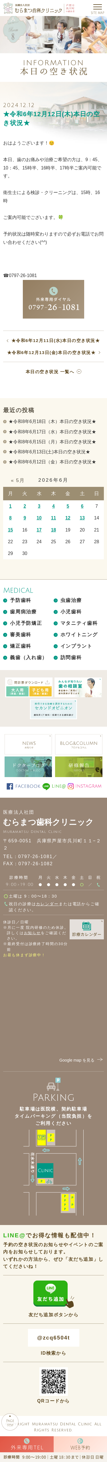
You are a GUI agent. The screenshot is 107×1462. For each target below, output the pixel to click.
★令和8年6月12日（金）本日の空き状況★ (52, 461)
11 (53, 517)
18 (53, 529)
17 (39, 529)
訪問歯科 (71, 657)
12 (67, 517)
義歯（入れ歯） (28, 657)
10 (39, 517)
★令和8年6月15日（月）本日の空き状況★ (52, 441)
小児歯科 (71, 612)
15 (10, 529)
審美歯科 (20, 634)
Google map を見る (81, 1060)
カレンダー (47, 904)
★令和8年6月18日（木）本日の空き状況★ (52, 421)
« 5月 (18, 480)
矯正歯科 (20, 646)
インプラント (76, 646)
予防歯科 (20, 600)
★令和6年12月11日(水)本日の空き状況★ (55, 340)
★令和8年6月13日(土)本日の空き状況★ (49, 451)
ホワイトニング (79, 634)
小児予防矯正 (26, 623)
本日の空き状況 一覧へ (50, 371)
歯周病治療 (23, 612)
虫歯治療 (71, 600)
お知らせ (32, 933)
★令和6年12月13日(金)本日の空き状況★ (51, 352)
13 (82, 517)
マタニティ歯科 (79, 623)
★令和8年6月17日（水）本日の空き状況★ (52, 431)
